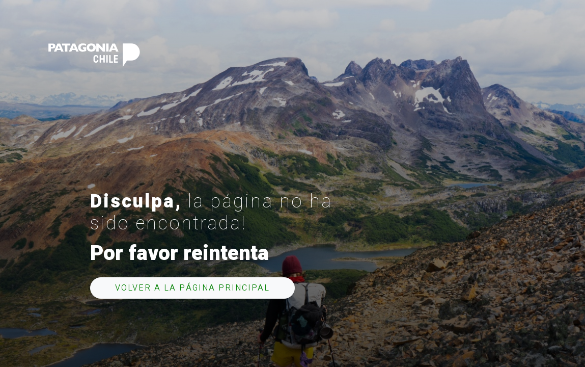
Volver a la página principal (192, 288)
